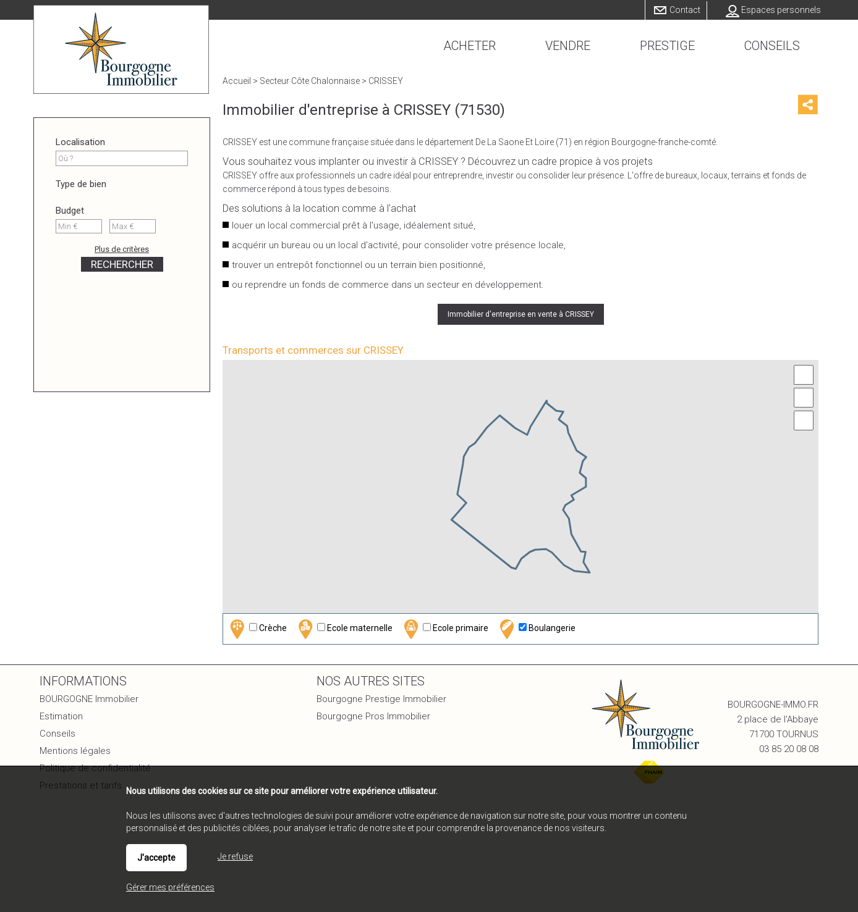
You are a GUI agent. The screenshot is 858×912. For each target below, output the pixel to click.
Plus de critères (122, 249)
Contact (684, 10)
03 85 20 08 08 (788, 749)
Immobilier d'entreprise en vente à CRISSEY (521, 314)
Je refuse (235, 856)
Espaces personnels (781, 10)
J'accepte (156, 858)
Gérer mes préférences (170, 887)
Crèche (257, 629)
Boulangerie (536, 629)
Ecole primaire (444, 629)
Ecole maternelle (344, 629)
